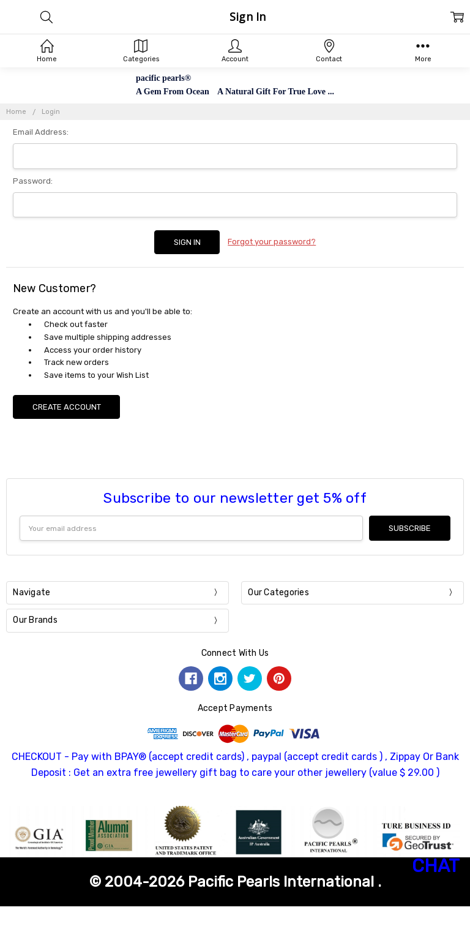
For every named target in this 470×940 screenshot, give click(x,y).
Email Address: (41, 132)
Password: (33, 181)
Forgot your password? (272, 241)
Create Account (66, 407)
